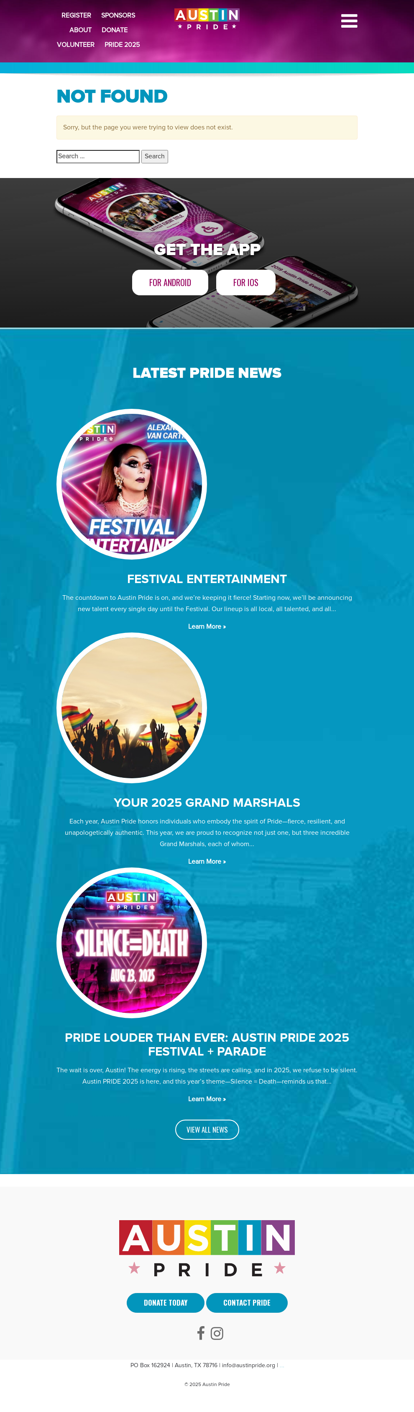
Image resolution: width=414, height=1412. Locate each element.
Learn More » (207, 626)
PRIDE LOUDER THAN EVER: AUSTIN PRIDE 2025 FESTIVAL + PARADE (207, 1044)
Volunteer (76, 45)
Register (76, 15)
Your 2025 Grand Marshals (207, 803)
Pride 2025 (122, 45)
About (80, 30)
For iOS (245, 282)
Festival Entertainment (207, 579)
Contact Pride (247, 1302)
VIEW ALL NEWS (207, 1129)
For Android (170, 282)
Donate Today (165, 1302)
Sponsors (118, 15)
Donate (115, 30)
